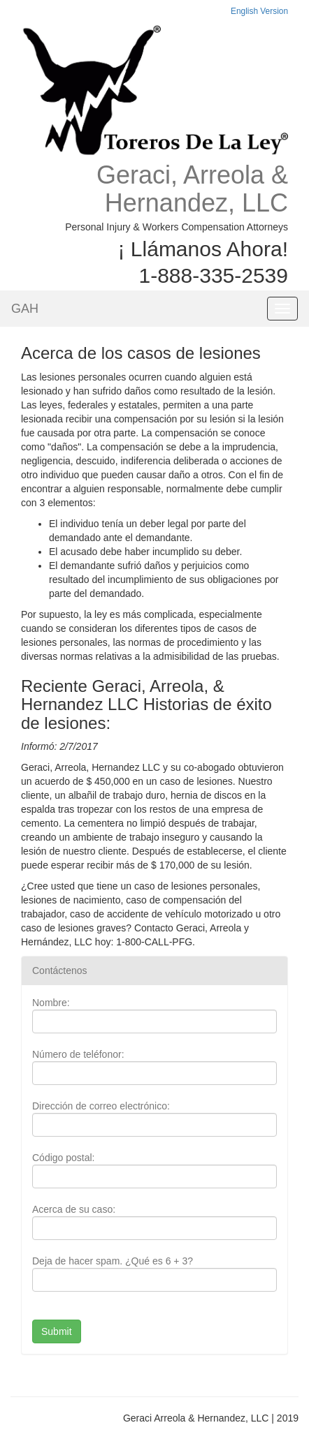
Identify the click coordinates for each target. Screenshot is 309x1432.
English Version (259, 11)
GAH (24, 309)
